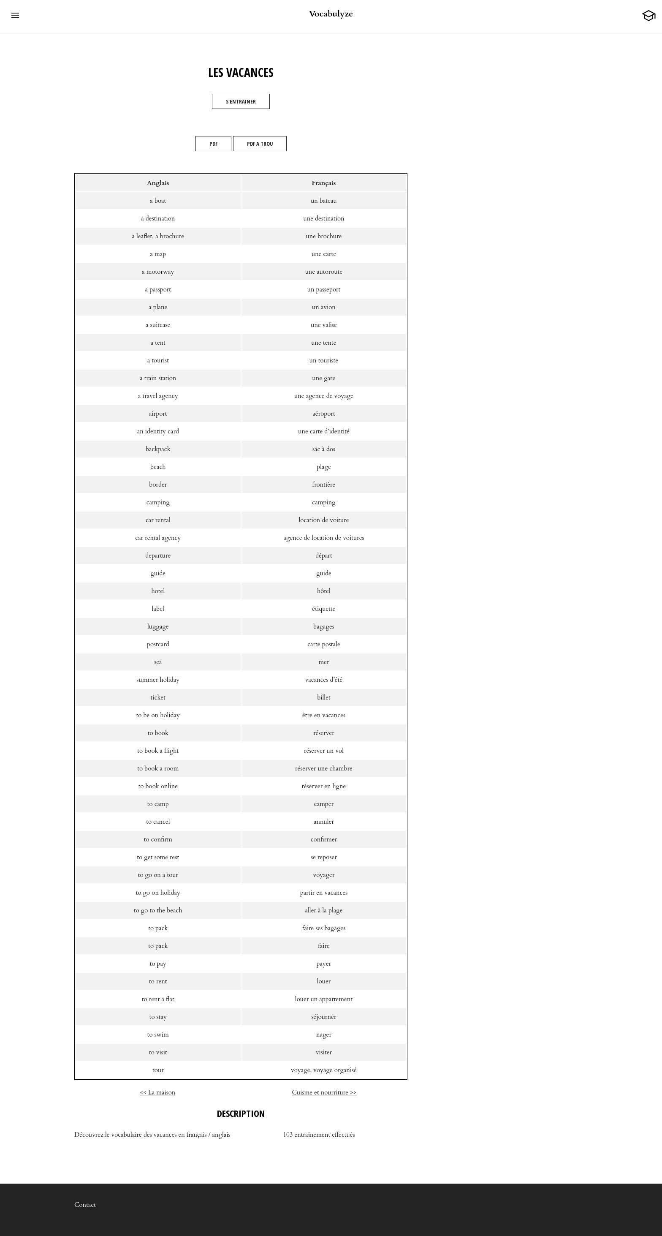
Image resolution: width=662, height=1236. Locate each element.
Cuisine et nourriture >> (324, 1092)
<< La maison (157, 1092)
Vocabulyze (331, 13)
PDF (213, 143)
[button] (15, 15)
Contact (85, 1205)
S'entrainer (241, 101)
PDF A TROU (260, 143)
